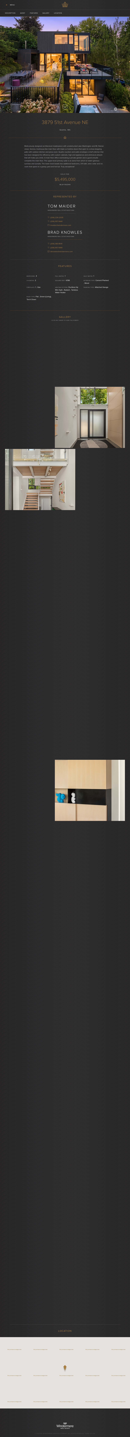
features (34, 13)
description (10, 13)
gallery (45, 13)
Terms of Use (90, 1433)
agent (22, 13)
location (58, 13)
